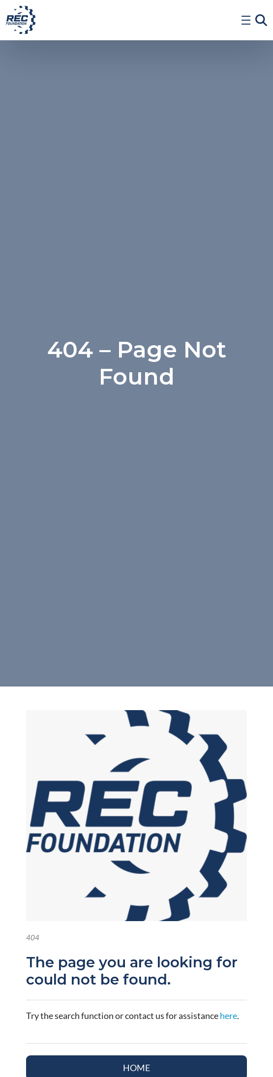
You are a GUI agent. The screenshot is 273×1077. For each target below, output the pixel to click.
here (228, 1015)
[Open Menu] (246, 20)
